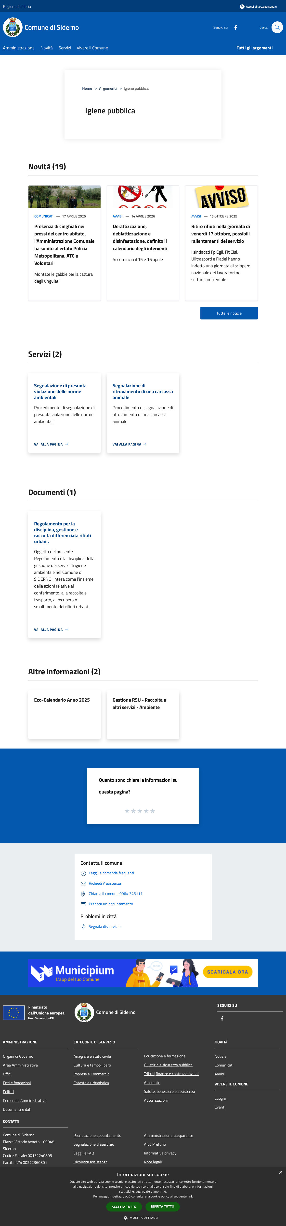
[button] (143, 1217)
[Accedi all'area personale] (258, 6)
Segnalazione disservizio (94, 1144)
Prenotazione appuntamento (97, 1135)
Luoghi (220, 1098)
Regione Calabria (17, 6)
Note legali (153, 1162)
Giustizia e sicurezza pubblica (168, 1065)
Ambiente (152, 1082)
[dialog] (143, 1196)
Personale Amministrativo (24, 1100)
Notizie (220, 1056)
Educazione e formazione (164, 1056)
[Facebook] (233, 27)
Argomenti (108, 88)
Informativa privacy (160, 1153)
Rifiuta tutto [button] (162, 1206)
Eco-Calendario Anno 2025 (62, 700)
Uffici (7, 1074)
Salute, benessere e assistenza (169, 1091)
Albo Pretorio (155, 1144)
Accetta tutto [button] (124, 1207)
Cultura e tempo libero (92, 1065)
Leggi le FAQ (84, 1153)
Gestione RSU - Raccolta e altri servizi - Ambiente (139, 703)
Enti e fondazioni (17, 1083)
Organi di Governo (18, 1056)
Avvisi (118, 216)
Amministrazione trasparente (168, 1135)
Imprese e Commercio (91, 1074)
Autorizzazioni (156, 1100)
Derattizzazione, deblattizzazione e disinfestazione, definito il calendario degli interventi (140, 237)
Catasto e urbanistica (91, 1083)
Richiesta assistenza (90, 1162)
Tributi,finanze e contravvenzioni (171, 1074)
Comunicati (43, 216)
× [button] (280, 1172)
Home (87, 88)
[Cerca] (277, 27)
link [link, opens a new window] (190, 1196)
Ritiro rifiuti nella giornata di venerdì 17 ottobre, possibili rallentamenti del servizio (220, 233)
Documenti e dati (17, 1109)
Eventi (220, 1107)
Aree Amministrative (20, 1065)
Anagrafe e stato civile (92, 1056)
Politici (8, 1092)
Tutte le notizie (229, 313)
